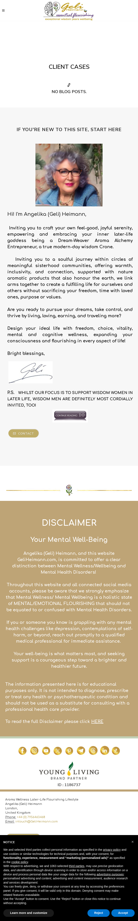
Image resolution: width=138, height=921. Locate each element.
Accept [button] (123, 913)
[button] (132, 841)
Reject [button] (98, 913)
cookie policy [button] (19, 862)
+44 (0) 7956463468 (31, 817)
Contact (23, 434)
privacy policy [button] (112, 849)
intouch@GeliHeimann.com (36, 821)
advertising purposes (110, 874)
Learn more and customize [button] (28, 913)
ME (7, 830)
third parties (76, 866)
